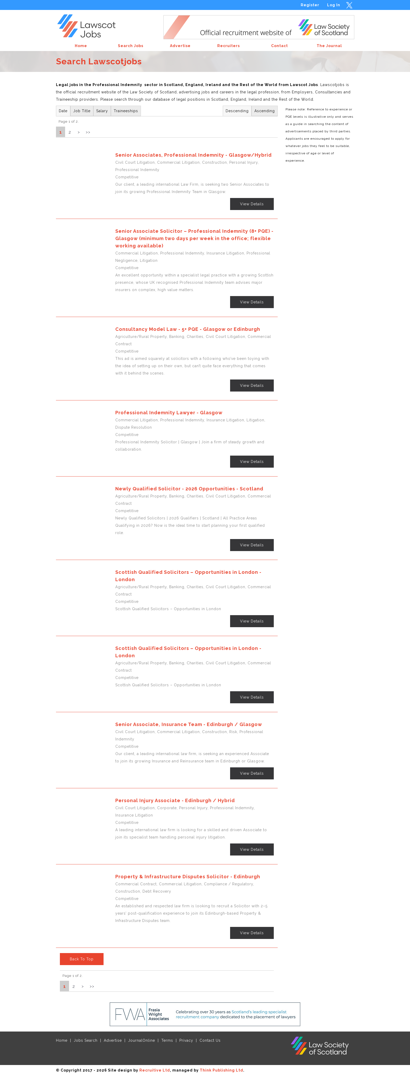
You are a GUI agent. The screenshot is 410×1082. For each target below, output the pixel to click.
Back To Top (82, 959)
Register (310, 5)
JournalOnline (141, 1040)
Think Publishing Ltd (221, 1070)
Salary (102, 111)
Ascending (264, 111)
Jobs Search (86, 1040)
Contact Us (210, 1040)
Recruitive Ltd (154, 1070)
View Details (252, 204)
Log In (333, 5)
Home (61, 1040)
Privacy (186, 1040)
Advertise (113, 1040)
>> (88, 132)
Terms (167, 1040)
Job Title (81, 111)
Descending (237, 111)
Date (63, 111)
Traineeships (126, 111)
